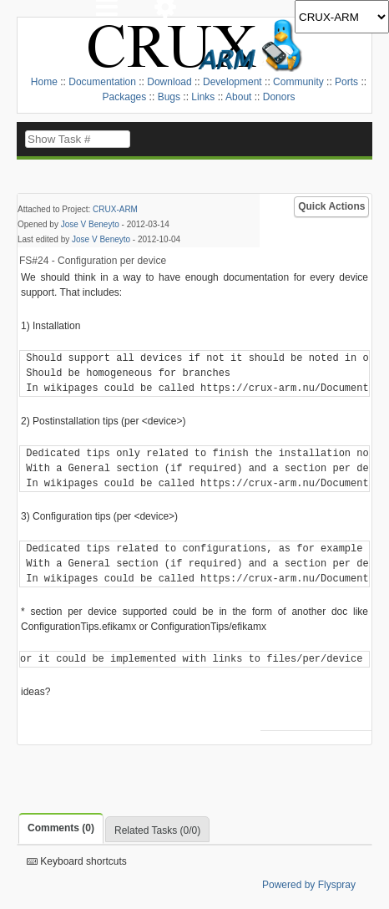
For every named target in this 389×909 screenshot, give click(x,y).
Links (203, 97)
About (238, 97)
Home (44, 82)
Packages (125, 97)
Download (169, 82)
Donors (279, 97)
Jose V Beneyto (90, 224)
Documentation (102, 82)
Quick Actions (331, 206)
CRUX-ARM (115, 209)
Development (232, 82)
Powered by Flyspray (309, 885)
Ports (346, 82)
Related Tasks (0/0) (157, 830)
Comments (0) (61, 828)
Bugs (169, 97)
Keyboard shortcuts (77, 861)
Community (298, 82)
